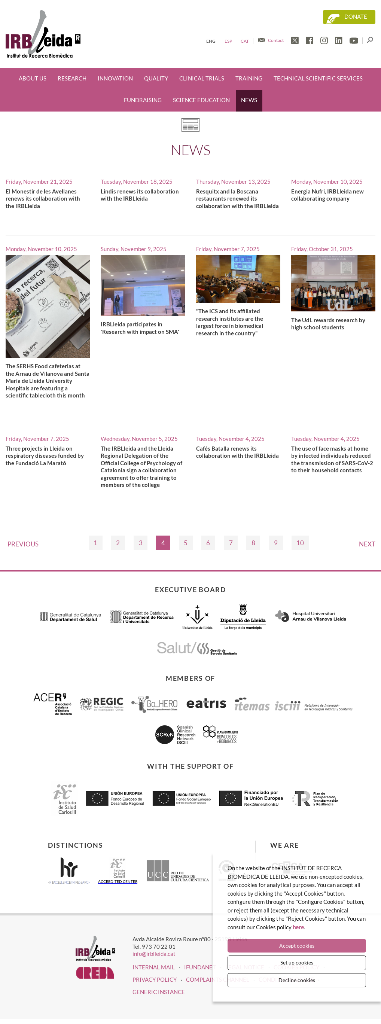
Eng (211, 41)
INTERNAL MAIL (153, 967)
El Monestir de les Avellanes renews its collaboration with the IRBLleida (43, 198)
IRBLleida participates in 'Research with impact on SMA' (140, 328)
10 (300, 543)
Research (72, 78)
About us (32, 78)
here (298, 927)
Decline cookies (296, 980)
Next (367, 544)
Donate (355, 16)
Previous (23, 544)
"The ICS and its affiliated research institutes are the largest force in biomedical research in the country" (229, 322)
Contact (276, 40)
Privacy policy (154, 979)
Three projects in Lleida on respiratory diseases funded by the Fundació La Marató (45, 455)
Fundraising (143, 100)
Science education (201, 100)
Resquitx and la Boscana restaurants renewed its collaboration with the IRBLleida (237, 198)
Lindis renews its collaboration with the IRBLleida (140, 195)
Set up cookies (296, 962)
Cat (245, 41)
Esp (228, 41)
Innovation (115, 78)
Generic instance (158, 991)
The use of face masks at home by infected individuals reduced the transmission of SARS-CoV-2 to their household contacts (332, 459)
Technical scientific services (318, 78)
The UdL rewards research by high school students (328, 324)
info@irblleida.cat (154, 953)
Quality (156, 78)
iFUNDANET (200, 967)
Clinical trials (201, 78)
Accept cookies (296, 945)
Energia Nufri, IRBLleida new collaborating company (327, 195)
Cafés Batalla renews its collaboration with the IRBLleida (237, 452)
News (249, 100)
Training (248, 78)
